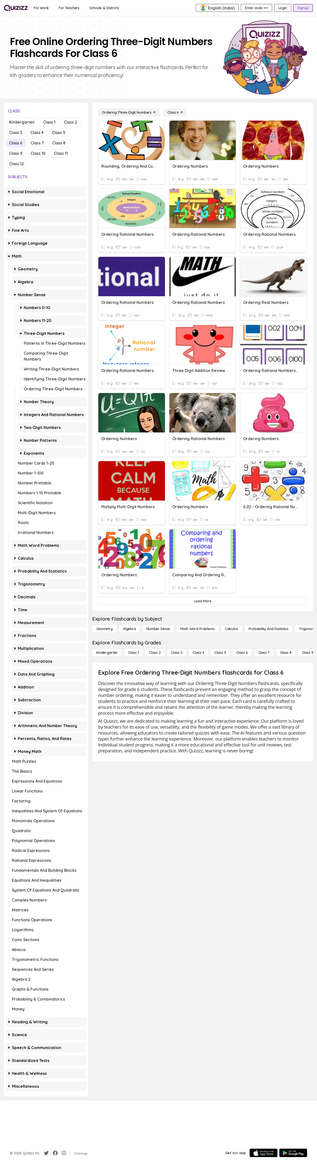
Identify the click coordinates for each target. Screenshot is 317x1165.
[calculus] (231, 629)
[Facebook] (55, 1153)
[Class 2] (155, 653)
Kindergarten (22, 122)
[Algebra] (129, 629)
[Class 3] (176, 653)
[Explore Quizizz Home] (16, 8)
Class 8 (58, 142)
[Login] (282, 8)
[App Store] (263, 1153)
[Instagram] (64, 1153)
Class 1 (49, 122)
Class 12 (16, 163)
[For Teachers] (69, 8)
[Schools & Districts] (104, 8)
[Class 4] (198, 653)
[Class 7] (264, 653)
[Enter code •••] (256, 8)
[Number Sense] (158, 629)
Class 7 (37, 142)
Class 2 (70, 122)
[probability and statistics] (268, 629)
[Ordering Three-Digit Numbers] (128, 112)
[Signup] (303, 8)
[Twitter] (46, 1153)
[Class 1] (133, 653)
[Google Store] (293, 1153)
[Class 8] (286, 653)
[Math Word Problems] (197, 629)
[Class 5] (220, 653)
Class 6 (15, 142)
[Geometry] (104, 629)
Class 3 (15, 132)
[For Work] (41, 8)
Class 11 (61, 153)
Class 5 (58, 132)
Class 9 (15, 153)
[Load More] (202, 601)
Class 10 (38, 153)
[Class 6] (175, 112)
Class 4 (37, 132)
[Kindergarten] (107, 653)
